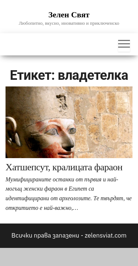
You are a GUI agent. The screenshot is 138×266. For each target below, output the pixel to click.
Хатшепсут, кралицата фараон (64, 167)
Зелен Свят (69, 14)
